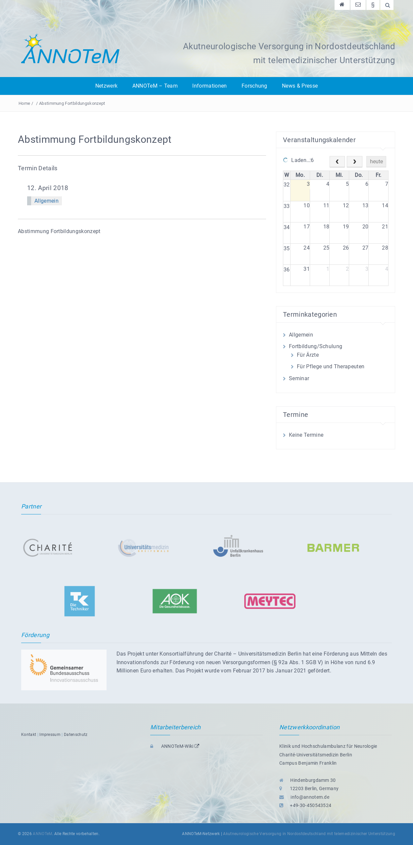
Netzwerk (106, 86)
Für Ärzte (308, 355)
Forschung (254, 86)
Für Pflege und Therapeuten (330, 366)
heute (376, 161)
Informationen (209, 86)
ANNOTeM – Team (155, 86)
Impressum (50, 734)
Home (24, 103)
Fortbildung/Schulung (315, 346)
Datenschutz (76, 734)
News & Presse (300, 86)
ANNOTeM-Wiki (174, 746)
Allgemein (46, 201)
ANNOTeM (42, 833)
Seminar (299, 378)
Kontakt (28, 734)
